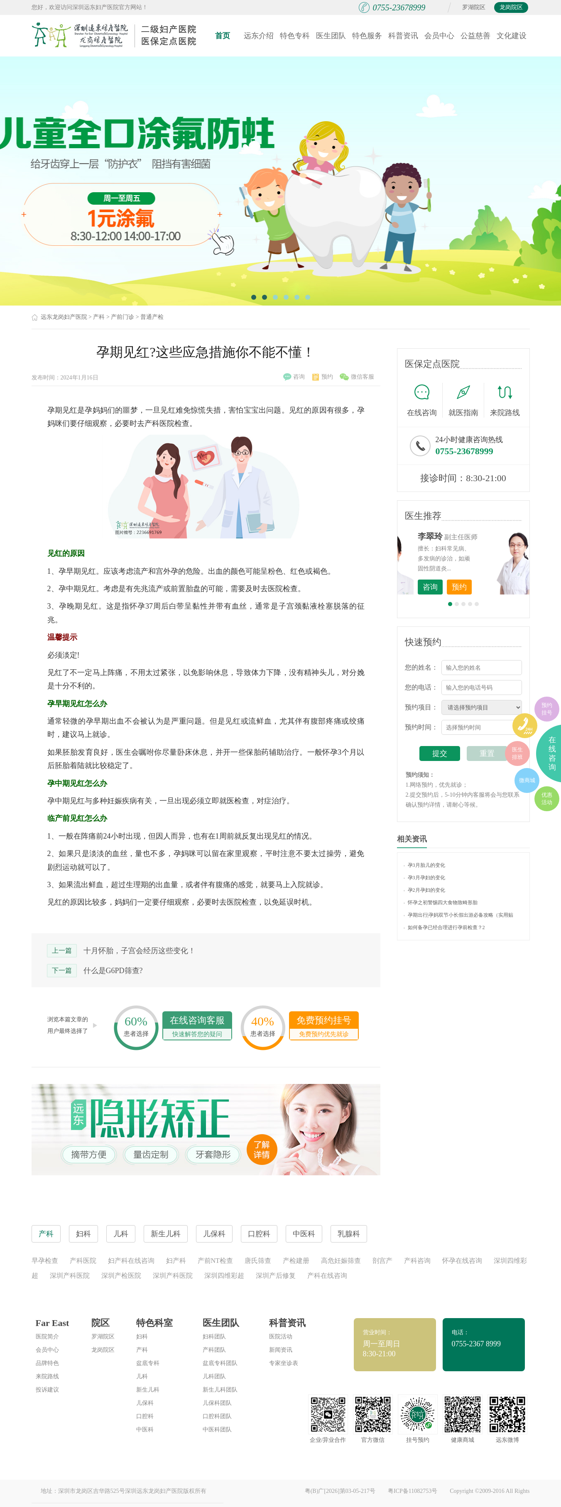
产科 (99, 317)
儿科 (142, 1376)
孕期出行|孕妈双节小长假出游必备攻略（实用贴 (458, 915)
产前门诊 (122, 317)
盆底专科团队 (220, 1363)
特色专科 (295, 36)
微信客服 (357, 377)
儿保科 (145, 1403)
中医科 (145, 1429)
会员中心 (439, 36)
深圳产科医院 (70, 1275)
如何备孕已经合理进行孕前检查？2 (444, 927)
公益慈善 (475, 36)
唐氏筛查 (258, 1260)
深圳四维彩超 (224, 1275)
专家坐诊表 (283, 1363)
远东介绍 (259, 36)
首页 (222, 36)
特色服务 (367, 36)
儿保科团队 (217, 1403)
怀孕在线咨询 (462, 1260)
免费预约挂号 (324, 1027)
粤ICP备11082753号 (412, 1491)
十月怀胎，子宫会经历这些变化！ (139, 951)
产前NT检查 (215, 1260)
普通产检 (152, 317)
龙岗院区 (511, 7)
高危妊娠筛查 (341, 1260)
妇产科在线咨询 (131, 1260)
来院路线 (505, 401)
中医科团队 (217, 1429)
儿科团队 (214, 1376)
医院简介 (47, 1336)
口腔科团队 (217, 1416)
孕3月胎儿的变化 (424, 865)
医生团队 (331, 36)
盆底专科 (147, 1363)
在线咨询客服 (197, 1027)
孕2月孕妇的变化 (424, 890)
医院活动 (280, 1336)
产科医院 (83, 1260)
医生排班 (517, 753)
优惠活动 (546, 798)
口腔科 (145, 1416)
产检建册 (296, 1260)
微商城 (527, 780)
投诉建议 (47, 1390)
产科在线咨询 (327, 1275)
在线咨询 (425, 400)
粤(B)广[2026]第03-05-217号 (340, 1491)
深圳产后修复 (276, 1275)
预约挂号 (546, 709)
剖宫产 (382, 1260)
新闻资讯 (280, 1350)
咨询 (294, 377)
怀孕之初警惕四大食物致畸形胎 (441, 902)
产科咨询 (417, 1260)
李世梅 (476, 536)
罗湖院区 (473, 7)
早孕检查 (45, 1260)
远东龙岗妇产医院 (64, 317)
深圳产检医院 (121, 1275)
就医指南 (466, 400)
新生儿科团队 (220, 1390)
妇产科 (176, 1260)
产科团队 (214, 1350)
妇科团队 (214, 1336)
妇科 (142, 1336)
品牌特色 (47, 1363)
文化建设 (512, 36)
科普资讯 (403, 36)
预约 (322, 377)
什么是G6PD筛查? (113, 970)
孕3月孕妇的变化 (424, 878)
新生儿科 (147, 1390)
